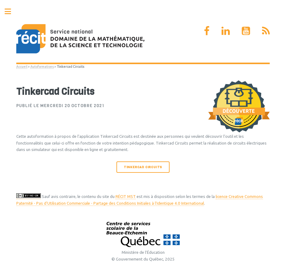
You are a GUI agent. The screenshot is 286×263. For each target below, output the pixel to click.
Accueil (21, 66)
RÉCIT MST (126, 196)
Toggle (11, 11)
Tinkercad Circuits (143, 167)
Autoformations (42, 66)
